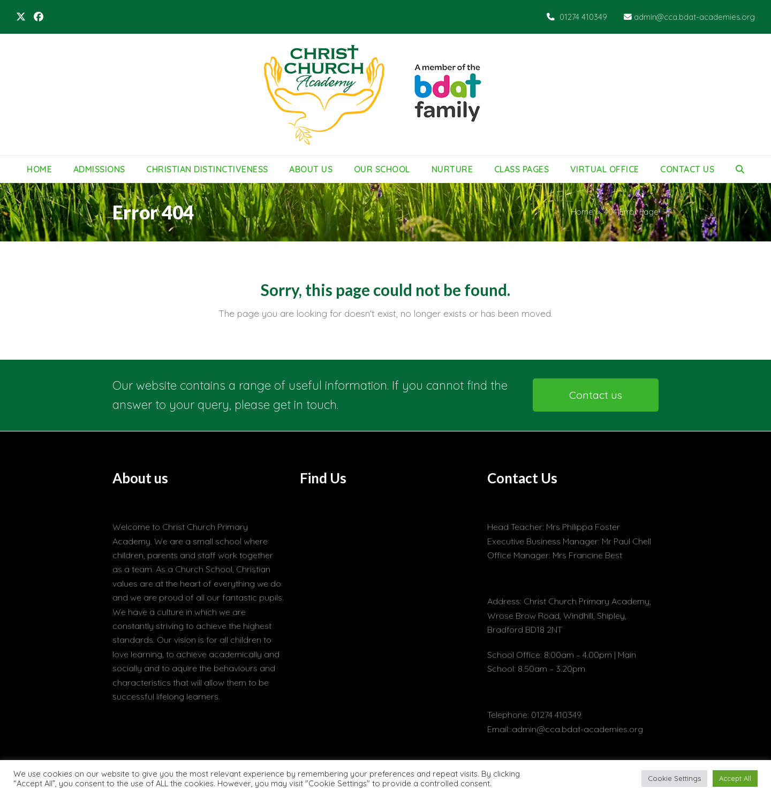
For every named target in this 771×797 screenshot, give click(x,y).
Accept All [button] (735, 778)
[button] (740, 169)
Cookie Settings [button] (674, 778)
